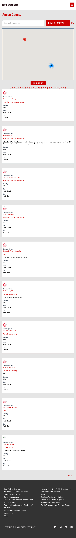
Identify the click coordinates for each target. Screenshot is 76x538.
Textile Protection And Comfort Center (55, 504)
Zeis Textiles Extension (12, 488)
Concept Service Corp (10, 330)
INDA (6, 515)
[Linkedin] (66, 527)
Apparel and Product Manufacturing (14, 102)
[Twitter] (61, 527)
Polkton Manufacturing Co (11, 407)
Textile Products (8, 447)
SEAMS (43, 494)
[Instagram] (71, 527)
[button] (24, 40)
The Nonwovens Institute (50, 491)
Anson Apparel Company (11, 99)
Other (4, 254)
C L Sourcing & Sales (9, 290)
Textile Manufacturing (10, 294)
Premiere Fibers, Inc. (9, 443)
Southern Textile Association (52, 496)
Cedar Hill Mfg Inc (8, 214)
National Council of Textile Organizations (56, 488)
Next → (71, 475)
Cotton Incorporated (11, 496)
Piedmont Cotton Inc (9, 367)
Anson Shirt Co (8, 135)
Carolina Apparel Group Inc (11, 177)
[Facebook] (55, 527)
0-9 (13, 88)
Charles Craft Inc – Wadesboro (13, 251)
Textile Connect (10, 4)
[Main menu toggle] (72, 5)
